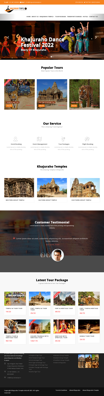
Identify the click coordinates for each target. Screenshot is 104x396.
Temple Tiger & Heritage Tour (39, 365)
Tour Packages (60, 16)
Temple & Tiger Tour (36, 355)
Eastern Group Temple (61, 358)
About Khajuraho (74, 390)
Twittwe (87, 2)
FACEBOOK (79, 2)
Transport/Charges (74, 16)
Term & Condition (61, 390)
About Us (35, 16)
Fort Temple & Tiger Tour (37, 358)
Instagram (96, 2)
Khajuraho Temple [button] (47, 16)
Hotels (85, 16)
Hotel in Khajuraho (60, 363)
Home (29, 16)
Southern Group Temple (61, 360)
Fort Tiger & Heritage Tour (37, 363)
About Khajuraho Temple (91, 390)
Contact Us (93, 16)
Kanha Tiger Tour (35, 372)
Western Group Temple (61, 355)
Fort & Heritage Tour (36, 360)
